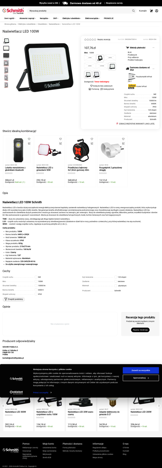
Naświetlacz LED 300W (15, 412)
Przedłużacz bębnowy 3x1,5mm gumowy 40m (78, 168)
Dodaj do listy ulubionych (101, 86)
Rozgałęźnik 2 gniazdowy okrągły (110, 168)
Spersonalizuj (141, 448)
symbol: (146, 39)
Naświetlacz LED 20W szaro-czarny (80, 413)
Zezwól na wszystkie (141, 441)
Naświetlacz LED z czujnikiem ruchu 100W (46, 413)
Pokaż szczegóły (40, 463)
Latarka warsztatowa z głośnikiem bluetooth (15, 168)
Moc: (86, 53)
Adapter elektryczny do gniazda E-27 (109, 413)
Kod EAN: (121, 39)
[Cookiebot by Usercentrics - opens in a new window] (16, 463)
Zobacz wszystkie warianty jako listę (136, 124)
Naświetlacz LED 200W (141, 412)
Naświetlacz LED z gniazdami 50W (44, 168)
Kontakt (143, 11)
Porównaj (94, 89)
